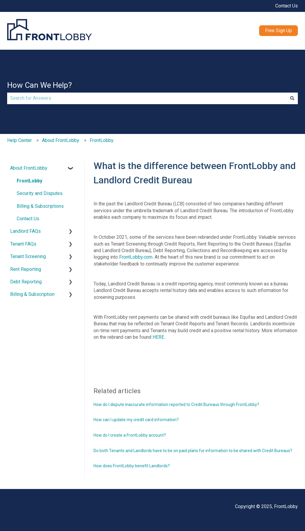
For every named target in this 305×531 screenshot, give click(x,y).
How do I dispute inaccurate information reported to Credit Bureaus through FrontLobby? (176, 404)
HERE (158, 337)
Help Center (19, 140)
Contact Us (286, 6)
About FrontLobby (60, 140)
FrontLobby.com (135, 257)
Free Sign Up (278, 30)
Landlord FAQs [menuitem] (25, 231)
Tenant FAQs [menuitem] (23, 244)
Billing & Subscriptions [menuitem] (40, 206)
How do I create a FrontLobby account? (130, 435)
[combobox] (147, 98)
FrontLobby (101, 140)
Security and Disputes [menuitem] (40, 193)
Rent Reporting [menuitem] (25, 269)
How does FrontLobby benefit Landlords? (132, 465)
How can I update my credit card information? (136, 419)
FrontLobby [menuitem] (29, 181)
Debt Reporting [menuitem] (26, 282)
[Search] (292, 98)
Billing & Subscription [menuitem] (32, 294)
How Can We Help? (39, 85)
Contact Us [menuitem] (28, 218)
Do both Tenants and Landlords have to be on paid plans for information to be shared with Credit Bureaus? (193, 450)
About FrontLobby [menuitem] (28, 168)
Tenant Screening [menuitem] (28, 256)
